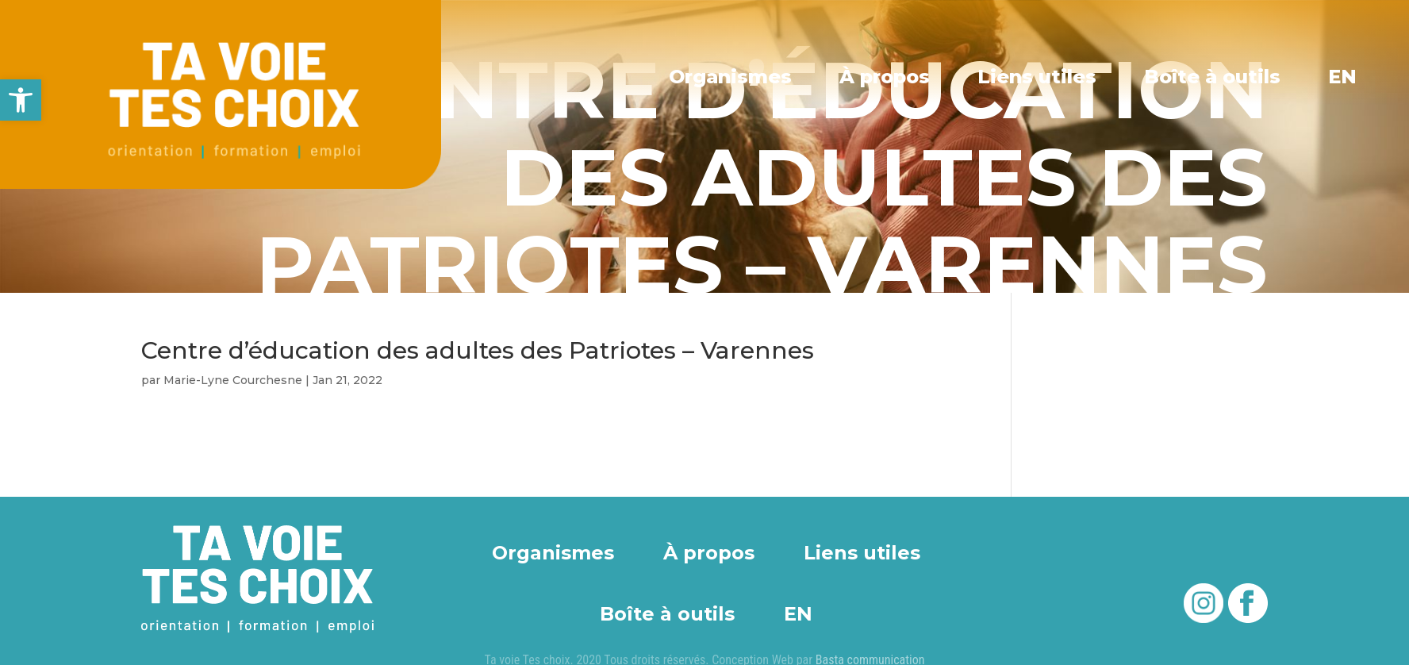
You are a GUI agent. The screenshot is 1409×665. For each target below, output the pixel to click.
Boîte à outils (1212, 76)
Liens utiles (1038, 76)
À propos (886, 76)
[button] (20, 100)
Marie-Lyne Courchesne (232, 380)
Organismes (732, 76)
